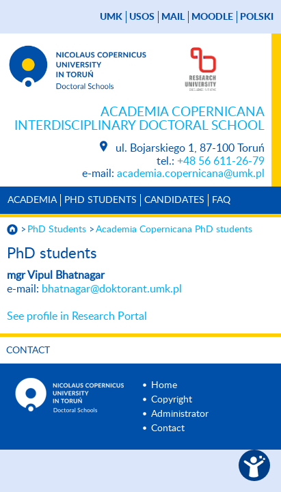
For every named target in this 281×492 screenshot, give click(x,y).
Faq (221, 200)
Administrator (180, 414)
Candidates (174, 200)
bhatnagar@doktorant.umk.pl (112, 289)
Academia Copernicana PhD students (174, 229)
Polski (256, 17)
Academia (32, 200)
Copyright (171, 400)
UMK (111, 17)
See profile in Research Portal (77, 316)
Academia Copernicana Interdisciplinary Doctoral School (139, 119)
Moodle (212, 17)
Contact (28, 350)
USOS (142, 17)
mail (173, 17)
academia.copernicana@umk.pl (191, 173)
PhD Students (100, 200)
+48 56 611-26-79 (221, 161)
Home (164, 385)
